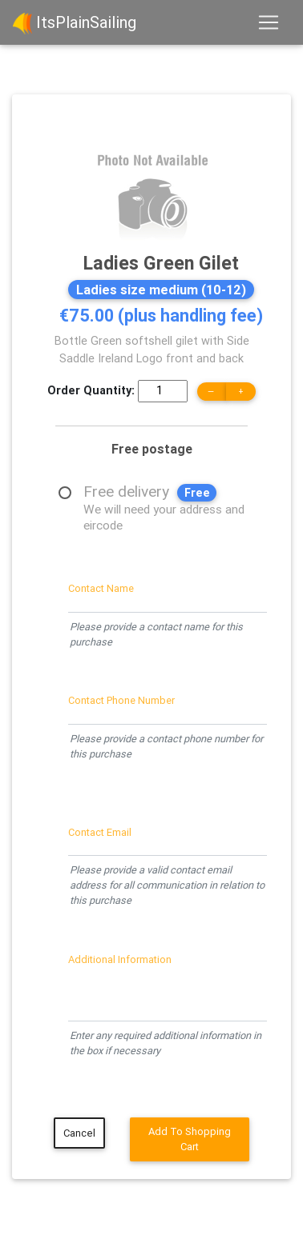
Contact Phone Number (121, 700)
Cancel (79, 1133)
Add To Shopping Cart (189, 1139)
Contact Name (101, 588)
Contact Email (99, 832)
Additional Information (120, 959)
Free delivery (165, 493)
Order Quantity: (91, 390)
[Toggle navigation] (268, 22)
